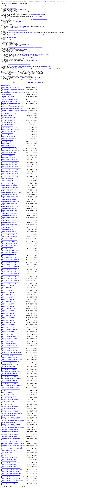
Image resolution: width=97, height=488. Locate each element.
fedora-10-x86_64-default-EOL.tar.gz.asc (11, 262)
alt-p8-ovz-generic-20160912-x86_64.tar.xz (11, 90)
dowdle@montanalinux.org (19, 77)
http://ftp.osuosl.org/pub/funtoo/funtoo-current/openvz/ (26, 55)
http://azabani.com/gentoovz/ (32, 60)
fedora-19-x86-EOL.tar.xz (8, 320)
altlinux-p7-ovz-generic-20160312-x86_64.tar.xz (12, 108)
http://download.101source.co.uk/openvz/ (17, 11)
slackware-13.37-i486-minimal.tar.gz (10, 436)
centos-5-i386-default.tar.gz (8, 140)
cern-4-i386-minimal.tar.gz (8, 180)
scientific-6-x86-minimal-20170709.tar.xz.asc (12, 413)
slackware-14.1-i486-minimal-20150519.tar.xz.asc (13, 441)
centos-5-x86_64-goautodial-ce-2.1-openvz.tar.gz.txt (13, 150)
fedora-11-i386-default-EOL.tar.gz (9, 264)
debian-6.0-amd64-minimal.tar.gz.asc (10, 204)
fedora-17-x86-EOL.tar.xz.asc (8, 308)
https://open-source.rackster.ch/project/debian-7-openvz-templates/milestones (25, 47)
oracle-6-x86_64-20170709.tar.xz (9, 373)
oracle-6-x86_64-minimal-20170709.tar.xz (11, 376)
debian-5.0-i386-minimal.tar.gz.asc (9, 199)
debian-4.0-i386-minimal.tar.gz (9, 189)
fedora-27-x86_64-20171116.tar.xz (9, 345)
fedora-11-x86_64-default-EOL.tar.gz (10, 268)
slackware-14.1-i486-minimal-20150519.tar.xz (12, 440)
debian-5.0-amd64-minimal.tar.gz (9, 194)
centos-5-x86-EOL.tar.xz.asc (8, 145)
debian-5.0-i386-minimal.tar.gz (9, 197)
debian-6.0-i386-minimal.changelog (10, 206)
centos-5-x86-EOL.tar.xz (7, 143)
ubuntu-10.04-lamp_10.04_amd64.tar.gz (11, 468)
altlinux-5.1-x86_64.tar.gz (8, 96)
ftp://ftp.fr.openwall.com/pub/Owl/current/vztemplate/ (20, 66)
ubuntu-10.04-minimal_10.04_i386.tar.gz (11, 478)
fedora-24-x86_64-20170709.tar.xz (9, 334)
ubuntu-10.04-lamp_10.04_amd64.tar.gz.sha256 (12, 469)
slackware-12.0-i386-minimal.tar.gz (10, 432)
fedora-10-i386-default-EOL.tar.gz (9, 257)
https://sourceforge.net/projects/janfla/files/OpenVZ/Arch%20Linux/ (23, 32)
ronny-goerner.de (12, 23)
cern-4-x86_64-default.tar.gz (8, 182)
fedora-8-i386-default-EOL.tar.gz (9, 240)
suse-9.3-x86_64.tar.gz (7, 452)
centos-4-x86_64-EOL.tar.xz (8, 136)
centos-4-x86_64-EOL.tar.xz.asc (9, 138)
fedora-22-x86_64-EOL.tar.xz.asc (9, 329)
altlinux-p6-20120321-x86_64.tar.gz (10, 101)
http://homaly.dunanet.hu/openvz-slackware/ (18, 9)
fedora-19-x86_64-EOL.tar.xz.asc (9, 326)
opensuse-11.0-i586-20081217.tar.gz (10, 364)
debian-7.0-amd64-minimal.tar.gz (9, 215)
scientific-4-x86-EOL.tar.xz (8, 394)
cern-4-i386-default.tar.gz (7, 178)
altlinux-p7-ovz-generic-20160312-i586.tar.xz (12, 105)
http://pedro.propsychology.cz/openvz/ (37, 14)
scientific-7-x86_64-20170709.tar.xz (10, 422)
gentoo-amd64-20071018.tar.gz (9, 355)
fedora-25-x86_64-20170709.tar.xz (9, 338)
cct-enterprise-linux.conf (7, 126)
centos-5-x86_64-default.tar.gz (9, 147)
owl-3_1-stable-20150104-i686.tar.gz (10, 387)
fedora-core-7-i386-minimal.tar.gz (9, 350)
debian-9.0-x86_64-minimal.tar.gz (9, 233)
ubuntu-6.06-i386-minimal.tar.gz (9, 459)
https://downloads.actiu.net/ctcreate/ (30, 51)
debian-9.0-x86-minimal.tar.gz (8, 231)
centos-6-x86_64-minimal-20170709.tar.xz (11, 168)
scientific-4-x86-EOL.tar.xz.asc (9, 396)
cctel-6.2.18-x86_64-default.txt (9, 131)
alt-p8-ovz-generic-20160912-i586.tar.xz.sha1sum (13, 89)
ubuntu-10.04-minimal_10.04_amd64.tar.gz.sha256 (13, 476)
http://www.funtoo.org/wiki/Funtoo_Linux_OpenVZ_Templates (35, 54)
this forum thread (12, 37)
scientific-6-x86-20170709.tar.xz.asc (10, 410)
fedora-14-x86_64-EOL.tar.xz (8, 289)
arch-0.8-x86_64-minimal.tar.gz (9, 113)
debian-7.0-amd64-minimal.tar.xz (9, 217)
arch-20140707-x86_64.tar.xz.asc (9, 119)
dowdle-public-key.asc (7, 238)
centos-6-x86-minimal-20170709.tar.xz (10, 161)
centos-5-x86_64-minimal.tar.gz (9, 152)
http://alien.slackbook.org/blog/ (36, 16)
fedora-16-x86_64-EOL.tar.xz (8, 303)
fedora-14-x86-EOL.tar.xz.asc (8, 287)
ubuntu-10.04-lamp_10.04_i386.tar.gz (10, 471)
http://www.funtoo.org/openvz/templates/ (17, 57)
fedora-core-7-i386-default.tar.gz (9, 348)
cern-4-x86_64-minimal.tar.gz (8, 183)
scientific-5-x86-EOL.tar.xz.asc (9, 403)
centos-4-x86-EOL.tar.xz (7, 133)
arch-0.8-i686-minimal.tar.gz (8, 112)
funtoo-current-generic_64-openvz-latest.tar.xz (12, 354)
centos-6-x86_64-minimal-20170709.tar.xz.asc (12, 169)
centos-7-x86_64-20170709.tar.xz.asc (10, 173)
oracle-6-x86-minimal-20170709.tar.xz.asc (11, 371)
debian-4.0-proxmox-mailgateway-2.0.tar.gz (11, 192)
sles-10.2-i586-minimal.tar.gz (8, 450)
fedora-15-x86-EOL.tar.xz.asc (8, 294)
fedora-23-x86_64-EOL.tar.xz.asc (9, 333)
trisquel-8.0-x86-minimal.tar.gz (9, 455)
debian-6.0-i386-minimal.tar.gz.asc (9, 210)
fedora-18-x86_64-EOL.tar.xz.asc (9, 318)
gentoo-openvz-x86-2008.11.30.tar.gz (10, 361)
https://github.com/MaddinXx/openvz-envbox (18, 49)
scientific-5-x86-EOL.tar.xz (8, 401)
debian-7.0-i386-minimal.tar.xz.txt (9, 224)
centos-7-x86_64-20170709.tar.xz (9, 171)
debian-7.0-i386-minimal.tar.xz (9, 222)
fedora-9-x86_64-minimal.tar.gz (9, 255)
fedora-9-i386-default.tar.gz (8, 247)
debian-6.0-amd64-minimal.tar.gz (9, 203)
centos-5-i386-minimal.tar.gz (8, 141)
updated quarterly (24, 26)
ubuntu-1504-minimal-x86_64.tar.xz (10, 482)
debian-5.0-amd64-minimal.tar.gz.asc (10, 196)
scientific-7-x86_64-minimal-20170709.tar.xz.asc (13, 427)
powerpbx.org (16, 79)
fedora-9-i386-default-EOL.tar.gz (9, 243)
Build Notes (22, 79)
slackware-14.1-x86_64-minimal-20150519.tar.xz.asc (13, 445)
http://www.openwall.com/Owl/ (45, 66)
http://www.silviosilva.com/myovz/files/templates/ (19, 64)
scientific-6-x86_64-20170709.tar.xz (10, 415)
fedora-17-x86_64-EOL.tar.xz (8, 310)
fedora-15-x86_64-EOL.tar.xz (8, 296)
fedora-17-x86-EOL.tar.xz (8, 306)
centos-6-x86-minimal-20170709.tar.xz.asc (11, 162)
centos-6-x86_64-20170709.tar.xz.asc (10, 166)
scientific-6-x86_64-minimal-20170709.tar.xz (12, 418)
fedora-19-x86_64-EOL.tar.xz (8, 324)
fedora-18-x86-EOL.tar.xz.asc (8, 315)
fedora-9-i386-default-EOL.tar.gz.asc (10, 245)
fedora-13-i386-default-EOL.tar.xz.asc (10, 280)
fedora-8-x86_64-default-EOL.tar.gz (10, 241)
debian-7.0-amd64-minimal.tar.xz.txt (10, 219)
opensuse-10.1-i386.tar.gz (7, 362)
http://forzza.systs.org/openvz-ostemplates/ (17, 30)
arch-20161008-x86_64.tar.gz (8, 120)
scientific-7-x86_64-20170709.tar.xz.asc (11, 424)
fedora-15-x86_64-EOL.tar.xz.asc (9, 297)
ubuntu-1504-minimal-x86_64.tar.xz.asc (11, 483)
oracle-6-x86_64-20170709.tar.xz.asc (10, 375)
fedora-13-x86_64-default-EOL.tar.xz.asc (11, 283)
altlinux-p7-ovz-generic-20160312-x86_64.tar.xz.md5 (14, 110)
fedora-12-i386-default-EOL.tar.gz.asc (10, 273)
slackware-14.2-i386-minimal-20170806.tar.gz (12, 447)
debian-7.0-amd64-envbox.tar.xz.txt (10, 213)
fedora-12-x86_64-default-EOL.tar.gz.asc (11, 276)
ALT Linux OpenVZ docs (18, 27)
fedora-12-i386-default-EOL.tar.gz (9, 271)
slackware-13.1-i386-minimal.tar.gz (10, 434)
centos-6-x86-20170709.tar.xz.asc (9, 159)
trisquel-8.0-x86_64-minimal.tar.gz (9, 457)
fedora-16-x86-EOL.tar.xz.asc (8, 301)
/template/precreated (61, 1)
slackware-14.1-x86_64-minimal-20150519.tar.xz (13, 443)
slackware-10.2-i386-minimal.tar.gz (10, 429)
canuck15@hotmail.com (37, 79)
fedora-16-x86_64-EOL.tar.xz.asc (9, 304)
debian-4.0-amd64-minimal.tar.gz (9, 185)
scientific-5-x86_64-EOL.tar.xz (9, 404)
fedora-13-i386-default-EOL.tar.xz (9, 278)
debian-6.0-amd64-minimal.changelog (10, 201)
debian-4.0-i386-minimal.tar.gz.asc (9, 190)
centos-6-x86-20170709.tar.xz (8, 157)
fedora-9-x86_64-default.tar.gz (9, 254)
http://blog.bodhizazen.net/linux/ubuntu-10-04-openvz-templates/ (45, 68)
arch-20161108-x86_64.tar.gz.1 (9, 124)
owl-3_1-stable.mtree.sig (7, 392)
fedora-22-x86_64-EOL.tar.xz (8, 327)
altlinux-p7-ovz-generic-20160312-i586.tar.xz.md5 (13, 106)
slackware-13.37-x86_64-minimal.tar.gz (11, 438)
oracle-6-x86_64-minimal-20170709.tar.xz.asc (12, 378)
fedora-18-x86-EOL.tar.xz (8, 313)
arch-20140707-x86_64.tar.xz (8, 117)
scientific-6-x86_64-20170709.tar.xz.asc (11, 417)
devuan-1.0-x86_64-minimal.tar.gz (9, 236)
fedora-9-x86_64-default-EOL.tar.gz (10, 250)
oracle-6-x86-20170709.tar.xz (8, 366)
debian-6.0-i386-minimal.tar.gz (9, 208)
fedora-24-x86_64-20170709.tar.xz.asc (10, 336)
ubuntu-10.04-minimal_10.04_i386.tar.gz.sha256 (12, 480)
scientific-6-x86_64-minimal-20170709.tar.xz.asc (13, 420)
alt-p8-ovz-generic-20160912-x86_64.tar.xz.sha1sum (13, 92)
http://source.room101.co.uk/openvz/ (39, 19)
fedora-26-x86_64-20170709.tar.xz (9, 341)
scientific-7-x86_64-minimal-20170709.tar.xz (12, 425)
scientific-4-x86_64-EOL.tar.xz (9, 397)
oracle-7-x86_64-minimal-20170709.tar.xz (11, 383)
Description (40, 82)
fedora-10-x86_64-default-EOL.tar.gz (10, 261)
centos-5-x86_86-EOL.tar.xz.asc (9, 155)
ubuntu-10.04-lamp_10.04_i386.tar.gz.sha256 (12, 473)
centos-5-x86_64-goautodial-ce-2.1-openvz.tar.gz (13, 148)
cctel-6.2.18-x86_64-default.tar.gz (9, 127)
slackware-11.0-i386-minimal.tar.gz (10, 431)
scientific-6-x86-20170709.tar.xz (9, 408)
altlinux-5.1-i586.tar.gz (7, 94)
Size (36, 82)
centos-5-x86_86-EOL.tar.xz (8, 154)
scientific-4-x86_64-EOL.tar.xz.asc (10, 399)
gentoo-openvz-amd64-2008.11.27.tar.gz (11, 357)
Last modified (30, 82)
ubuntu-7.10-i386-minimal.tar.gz (9, 461)
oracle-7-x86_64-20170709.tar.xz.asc (10, 382)
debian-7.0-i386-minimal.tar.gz (9, 220)
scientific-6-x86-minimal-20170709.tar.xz (11, 411)
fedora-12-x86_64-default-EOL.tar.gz (10, 275)
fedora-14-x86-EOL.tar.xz (8, 285)
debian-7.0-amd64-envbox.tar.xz (9, 211)
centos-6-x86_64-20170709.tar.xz (9, 164)
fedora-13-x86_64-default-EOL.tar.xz (10, 282)
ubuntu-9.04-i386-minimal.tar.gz (9, 466)
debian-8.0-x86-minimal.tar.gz (8, 229)
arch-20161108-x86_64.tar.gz (8, 122)
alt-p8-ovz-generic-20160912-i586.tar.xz (11, 87)
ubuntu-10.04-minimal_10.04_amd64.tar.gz (11, 475)
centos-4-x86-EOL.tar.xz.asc (8, 134)
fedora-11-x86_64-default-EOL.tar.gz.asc (11, 269)
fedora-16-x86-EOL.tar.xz (8, 299)
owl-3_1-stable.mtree (7, 390)
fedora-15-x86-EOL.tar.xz (8, 292)
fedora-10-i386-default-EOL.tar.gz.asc (10, 259)
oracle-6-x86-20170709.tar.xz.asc (9, 368)
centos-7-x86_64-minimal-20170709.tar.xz (11, 175)
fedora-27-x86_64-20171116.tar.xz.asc (10, 347)
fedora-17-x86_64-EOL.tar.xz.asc (9, 311)
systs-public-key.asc (6, 454)
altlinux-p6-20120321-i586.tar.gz (9, 97)
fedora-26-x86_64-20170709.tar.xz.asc (10, 343)
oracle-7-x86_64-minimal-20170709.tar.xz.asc (12, 385)
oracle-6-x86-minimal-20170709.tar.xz (10, 369)
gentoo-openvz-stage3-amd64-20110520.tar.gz (12, 359)
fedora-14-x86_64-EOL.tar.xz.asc (9, 290)
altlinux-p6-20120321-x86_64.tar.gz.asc (11, 103)
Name (14, 82)
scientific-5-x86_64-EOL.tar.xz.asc (10, 406)
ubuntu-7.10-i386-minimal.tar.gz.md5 (10, 462)
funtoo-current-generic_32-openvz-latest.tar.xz (12, 352)
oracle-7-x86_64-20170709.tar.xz (9, 380)
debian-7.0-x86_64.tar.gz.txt (8, 227)
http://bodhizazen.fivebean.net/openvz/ (16, 68)
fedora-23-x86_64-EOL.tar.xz (8, 331)
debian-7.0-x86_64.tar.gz (7, 226)
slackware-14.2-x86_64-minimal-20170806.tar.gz (13, 448)
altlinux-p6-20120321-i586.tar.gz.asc (10, 99)
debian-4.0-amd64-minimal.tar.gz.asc (10, 187)
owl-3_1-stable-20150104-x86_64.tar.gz (11, 389)
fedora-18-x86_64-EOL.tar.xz (8, 317)
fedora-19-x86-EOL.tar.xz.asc (8, 322)
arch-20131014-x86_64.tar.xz (8, 115)
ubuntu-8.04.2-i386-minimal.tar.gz (9, 464)
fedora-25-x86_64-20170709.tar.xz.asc (10, 340)
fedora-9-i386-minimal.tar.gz (8, 248)
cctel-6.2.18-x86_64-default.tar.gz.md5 (10, 129)
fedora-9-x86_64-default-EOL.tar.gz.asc (11, 252)
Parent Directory (5, 85)
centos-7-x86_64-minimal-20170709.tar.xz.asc (12, 176)
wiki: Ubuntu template (16, 21)
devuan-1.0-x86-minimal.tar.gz (9, 234)
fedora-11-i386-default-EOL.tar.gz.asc (10, 266)
